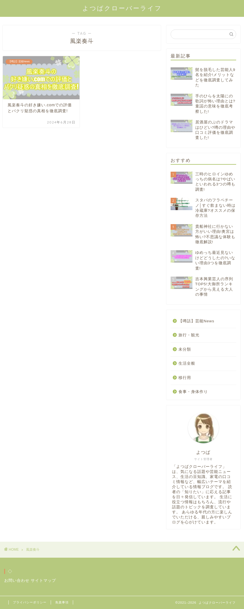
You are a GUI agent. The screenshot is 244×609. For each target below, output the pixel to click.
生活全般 (186, 363)
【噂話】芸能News (196, 321)
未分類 (184, 349)
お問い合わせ (16, 580)
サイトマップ (43, 580)
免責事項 (62, 602)
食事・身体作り (193, 392)
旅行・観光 (188, 335)
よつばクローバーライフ (122, 8)
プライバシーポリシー (30, 602)
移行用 (184, 378)
